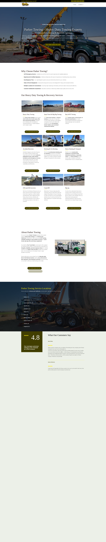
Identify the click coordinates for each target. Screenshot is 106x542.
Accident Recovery (28, 149)
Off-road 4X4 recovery (29, 188)
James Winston (51, 362)
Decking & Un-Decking (50, 149)
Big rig (67, 188)
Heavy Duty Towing (28, 115)
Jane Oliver (50, 341)
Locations (81, 5)
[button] (77, 1)
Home (75, 4)
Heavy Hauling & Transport (73, 149)
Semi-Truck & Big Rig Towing (52, 115)
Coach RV (47, 188)
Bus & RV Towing (70, 115)
